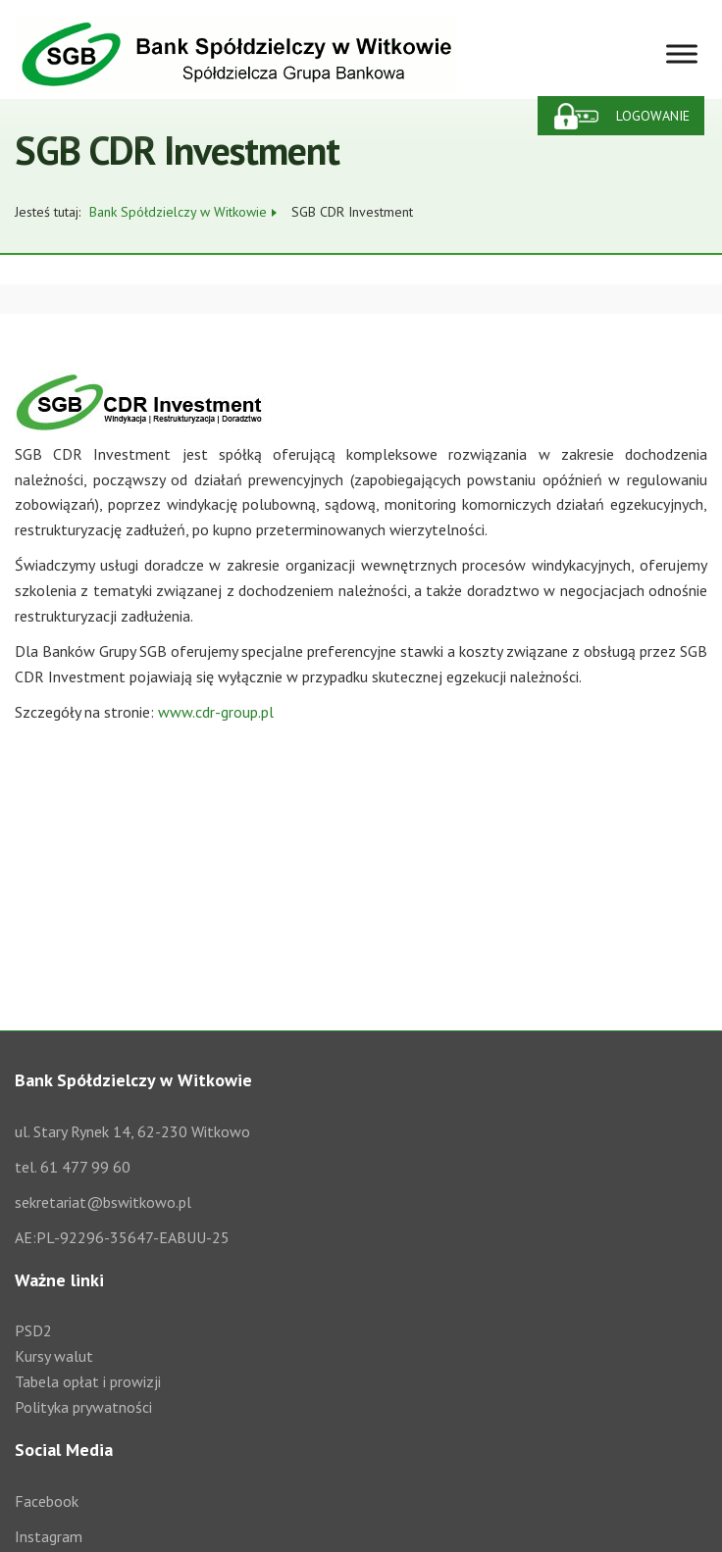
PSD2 (33, 1330)
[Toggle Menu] (681, 53)
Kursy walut (54, 1356)
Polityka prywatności (83, 1407)
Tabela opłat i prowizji (88, 1381)
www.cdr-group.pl (216, 712)
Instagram (48, 1536)
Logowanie (653, 116)
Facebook (46, 1501)
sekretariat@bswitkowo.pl (103, 1202)
